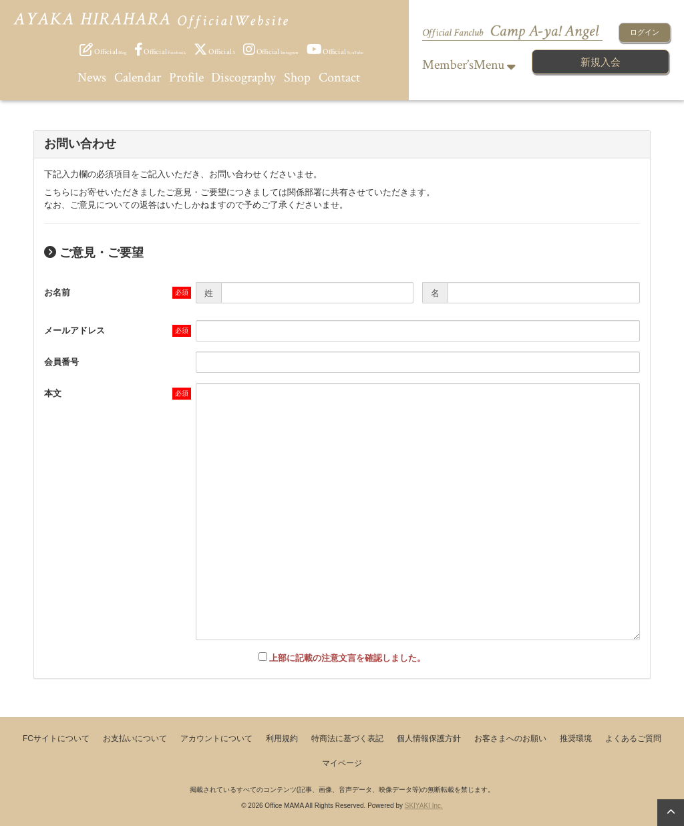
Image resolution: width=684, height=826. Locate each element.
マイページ (342, 763)
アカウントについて (216, 738)
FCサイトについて (56, 738)
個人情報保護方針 (429, 738)
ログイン (644, 32)
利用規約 (282, 738)
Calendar (137, 77)
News (91, 77)
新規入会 (600, 61)
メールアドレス (74, 330)
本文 (52, 393)
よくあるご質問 (633, 738)
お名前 (57, 292)
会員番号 (61, 362)
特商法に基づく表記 (347, 738)
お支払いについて (135, 738)
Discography (243, 77)
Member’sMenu (469, 65)
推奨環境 (576, 738)
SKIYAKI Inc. (424, 805)
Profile (186, 77)
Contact (339, 77)
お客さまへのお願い (510, 738)
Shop (297, 77)
